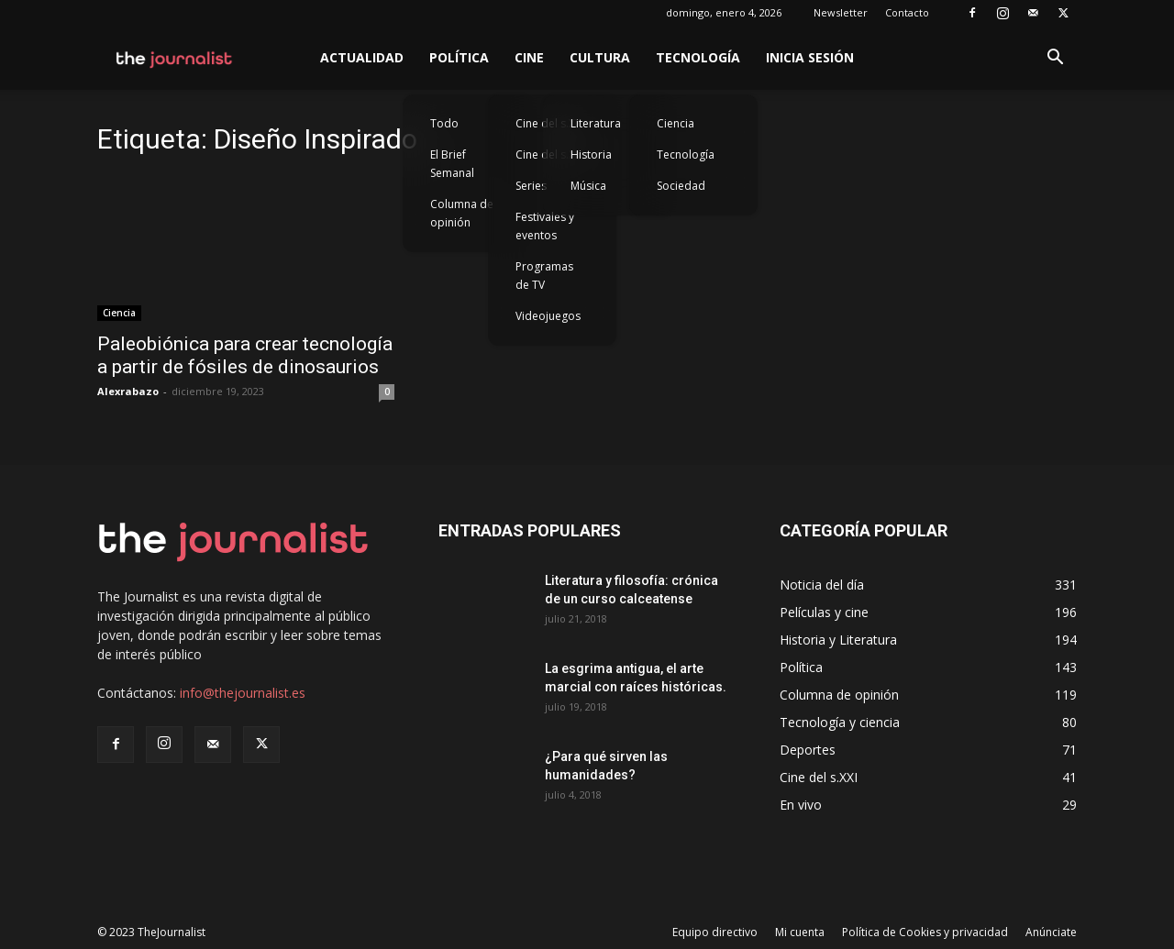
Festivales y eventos (544, 226)
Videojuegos (548, 316)
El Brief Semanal (452, 164)
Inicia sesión (810, 57)
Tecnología (698, 57)
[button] (1055, 59)
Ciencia (675, 123)
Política (459, 57)
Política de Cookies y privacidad (925, 932)
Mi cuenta (800, 932)
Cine (529, 57)
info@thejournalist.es (242, 692)
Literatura (595, 123)
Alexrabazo (128, 391)
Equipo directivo (715, 932)
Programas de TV (544, 275)
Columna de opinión (461, 213)
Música (588, 185)
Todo (444, 123)
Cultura (600, 57)
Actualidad (362, 57)
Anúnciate (1051, 932)
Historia (591, 154)
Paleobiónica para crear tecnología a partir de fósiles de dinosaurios (245, 355)
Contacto (907, 12)
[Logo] (175, 58)
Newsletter (841, 12)
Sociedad (681, 185)
